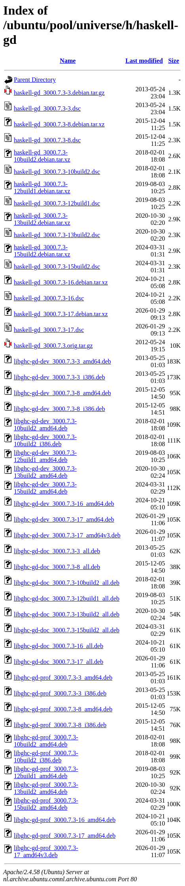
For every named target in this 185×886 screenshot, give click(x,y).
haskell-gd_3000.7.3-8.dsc (47, 140)
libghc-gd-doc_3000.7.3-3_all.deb (57, 551)
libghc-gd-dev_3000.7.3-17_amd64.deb (64, 519)
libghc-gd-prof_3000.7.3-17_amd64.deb (64, 835)
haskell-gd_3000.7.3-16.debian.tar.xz (61, 282)
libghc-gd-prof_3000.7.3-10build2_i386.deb (46, 756)
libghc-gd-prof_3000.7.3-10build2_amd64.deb (46, 741)
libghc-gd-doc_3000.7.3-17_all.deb (58, 661)
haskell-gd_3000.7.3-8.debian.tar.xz (59, 124)
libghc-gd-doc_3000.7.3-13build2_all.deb (66, 614)
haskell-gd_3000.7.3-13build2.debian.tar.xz (42, 219)
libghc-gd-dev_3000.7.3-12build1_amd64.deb (45, 456)
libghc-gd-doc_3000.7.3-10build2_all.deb (66, 582)
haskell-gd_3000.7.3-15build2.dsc (57, 266)
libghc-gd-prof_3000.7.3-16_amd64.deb (64, 819)
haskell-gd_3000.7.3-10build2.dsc (57, 171)
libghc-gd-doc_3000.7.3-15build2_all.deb (66, 630)
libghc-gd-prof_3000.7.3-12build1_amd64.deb (46, 772)
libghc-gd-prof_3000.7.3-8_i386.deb (60, 725)
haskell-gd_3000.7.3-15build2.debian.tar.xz (42, 251)
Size (173, 60)
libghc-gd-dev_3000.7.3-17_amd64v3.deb (67, 535)
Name (68, 60)
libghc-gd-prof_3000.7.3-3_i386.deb (60, 693)
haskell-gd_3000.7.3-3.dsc (47, 108)
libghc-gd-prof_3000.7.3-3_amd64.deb (63, 677)
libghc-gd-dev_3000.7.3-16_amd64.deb (64, 503)
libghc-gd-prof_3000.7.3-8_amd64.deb (63, 709)
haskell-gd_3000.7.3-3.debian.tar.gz (59, 92)
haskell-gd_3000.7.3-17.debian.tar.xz (61, 314)
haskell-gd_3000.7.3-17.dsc (49, 329)
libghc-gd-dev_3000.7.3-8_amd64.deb (62, 393)
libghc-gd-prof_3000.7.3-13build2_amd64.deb (46, 788)
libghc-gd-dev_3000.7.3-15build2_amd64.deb (45, 488)
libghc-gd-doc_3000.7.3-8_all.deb (57, 567)
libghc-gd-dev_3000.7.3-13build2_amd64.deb (45, 472)
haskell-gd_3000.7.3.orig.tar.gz (53, 345)
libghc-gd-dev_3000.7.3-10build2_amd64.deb (45, 425)
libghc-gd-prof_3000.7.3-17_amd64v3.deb (46, 851)
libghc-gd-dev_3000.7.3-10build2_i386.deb (45, 440)
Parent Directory (35, 79)
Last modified (144, 60)
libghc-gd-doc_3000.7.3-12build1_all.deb (66, 598)
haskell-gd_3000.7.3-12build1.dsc (57, 203)
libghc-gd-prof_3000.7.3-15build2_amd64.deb (46, 804)
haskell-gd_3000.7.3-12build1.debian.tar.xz (42, 187)
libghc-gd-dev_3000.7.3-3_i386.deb (59, 377)
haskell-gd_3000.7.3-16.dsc (49, 298)
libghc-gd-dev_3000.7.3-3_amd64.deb (62, 361)
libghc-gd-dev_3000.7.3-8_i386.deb (59, 408)
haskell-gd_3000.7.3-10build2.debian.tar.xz (42, 156)
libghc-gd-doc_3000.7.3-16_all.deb (58, 646)
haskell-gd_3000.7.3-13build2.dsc (57, 235)
